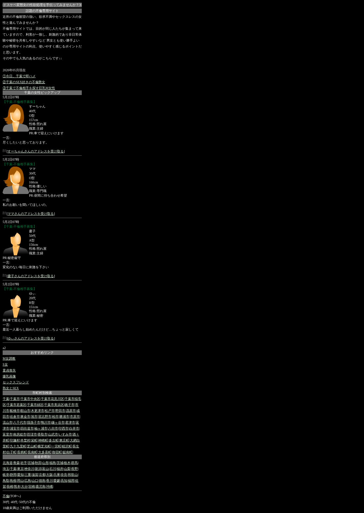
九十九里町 (18, 446)
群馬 (74, 463)
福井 (60, 468)
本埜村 (25, 440)
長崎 (10, 486)
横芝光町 (44, 446)
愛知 (20, 474)
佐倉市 (15, 416)
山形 (45, 463)
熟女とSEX (11, 388)
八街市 (53, 428)
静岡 (13, 474)
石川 (52, 468)
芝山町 (32, 446)
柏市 (55, 416)
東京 (20, 468)
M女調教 (9, 358)
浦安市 (15, 428)
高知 (64, 480)
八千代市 (19, 422)
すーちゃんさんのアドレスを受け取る (36, 151)
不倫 (6, 496)
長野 (74, 468)
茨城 (60, 463)
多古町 (54, 440)
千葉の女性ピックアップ (42, 92)
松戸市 (50, 410)
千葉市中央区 (30, 399)
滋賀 (35, 474)
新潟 (38, 468)
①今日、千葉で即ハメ (19, 76)
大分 (24, 486)
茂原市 (71, 410)
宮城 (31, 463)
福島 (52, 463)
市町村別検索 (42, 393)
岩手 (23, 463)
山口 (35, 480)
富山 (45, 468)
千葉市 (15, 399)
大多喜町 (44, 452)
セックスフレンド (16, 382)
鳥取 (6, 480)
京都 (42, 474)
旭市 (34, 416)
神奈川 (29, 468)
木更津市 (37, 410)
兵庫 (56, 474)
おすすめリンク (42, 352)
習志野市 (44, 416)
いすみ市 (65, 434)
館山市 (25, 410)
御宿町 (57, 452)
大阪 (49, 474)
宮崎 (31, 486)
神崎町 (43, 440)
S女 (5, 364)
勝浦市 (64, 416)
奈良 (64, 474)
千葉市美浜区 (54, 404)
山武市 (53, 434)
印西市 (64, 428)
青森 (16, 463)
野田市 (60, 410)
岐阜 (6, 474)
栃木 (67, 463)
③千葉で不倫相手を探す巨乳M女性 (29, 88)
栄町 (34, 440)
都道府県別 (42, 457)
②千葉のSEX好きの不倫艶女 (24, 82)
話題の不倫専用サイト (42, 11)
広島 (27, 480)
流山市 (8, 422)
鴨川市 (46, 422)
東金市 (25, 416)
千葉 (6, 399)
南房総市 (19, 434)
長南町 (33, 452)
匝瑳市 (32, 434)
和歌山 (73, 474)
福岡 (71, 480)
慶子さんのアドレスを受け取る (31, 276)
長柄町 (22, 452)
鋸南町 (68, 452)
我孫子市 (33, 422)
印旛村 (15, 440)
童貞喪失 (9, 370)
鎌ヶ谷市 (58, 422)
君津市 (70, 422)
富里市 (8, 434)
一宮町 (56, 446)
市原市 (75, 416)
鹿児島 (41, 486)
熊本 (17, 486)
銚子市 (70, 404)
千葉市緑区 (35, 404)
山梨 (67, 468)
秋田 (38, 463)
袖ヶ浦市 (40, 428)
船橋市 (15, 410)
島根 (13, 480)
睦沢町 (67, 446)
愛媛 (56, 480)
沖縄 (49, 486)
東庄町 (64, 440)
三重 (27, 474)
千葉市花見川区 (52, 399)
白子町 (11, 452)
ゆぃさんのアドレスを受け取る (31, 338)
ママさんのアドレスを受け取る (31, 213)
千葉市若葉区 (16, 404)
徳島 (42, 480)
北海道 (8, 463)
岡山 (20, 480)
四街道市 (27, 428)
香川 (49, 480)
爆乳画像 (9, 376)
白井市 (74, 428)
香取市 (42, 434)
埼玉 (6, 468)
